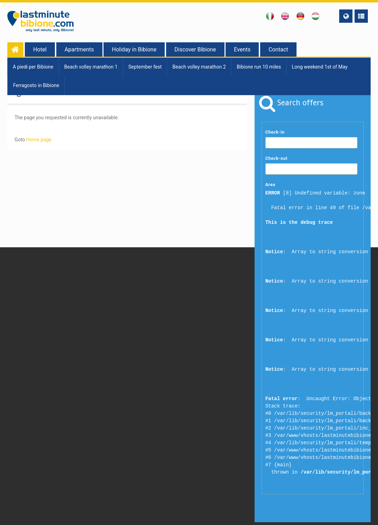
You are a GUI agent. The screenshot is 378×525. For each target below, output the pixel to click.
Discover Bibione (195, 49)
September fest (145, 67)
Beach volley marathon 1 (91, 67)
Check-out (276, 158)
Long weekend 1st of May (320, 67)
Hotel (40, 49)
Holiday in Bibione (134, 49)
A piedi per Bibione (33, 67)
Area (270, 184)
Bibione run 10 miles (259, 67)
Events (242, 49)
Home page (38, 139)
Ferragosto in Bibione (36, 85)
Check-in (275, 132)
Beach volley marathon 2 (199, 67)
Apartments (79, 49)
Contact (278, 49)
